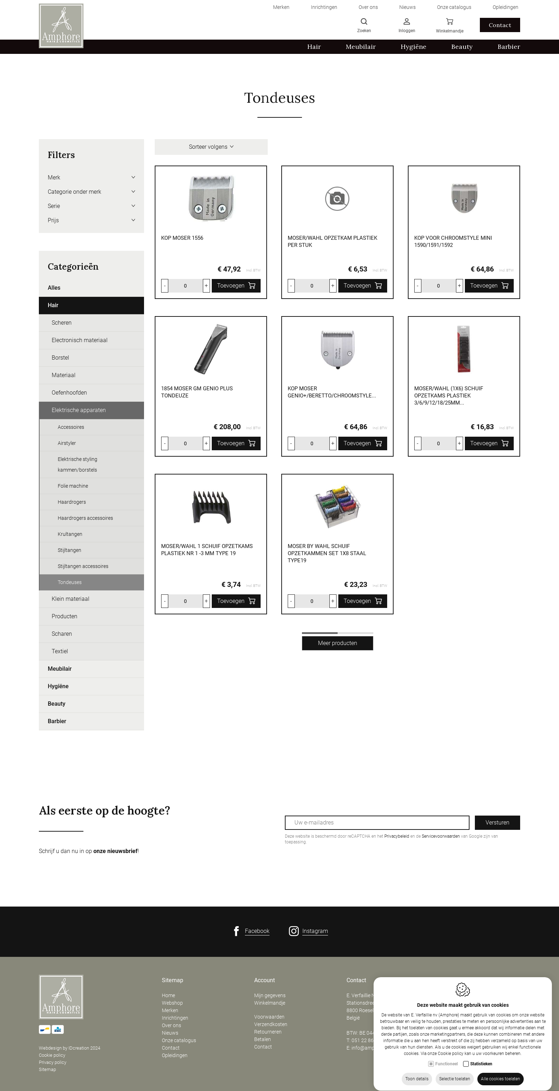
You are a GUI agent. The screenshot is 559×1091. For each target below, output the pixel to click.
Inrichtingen (175, 1018)
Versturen (497, 822)
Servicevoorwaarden (441, 836)
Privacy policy (52, 1062)
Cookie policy (52, 1055)
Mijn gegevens (270, 995)
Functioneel (446, 1075)
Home (168, 995)
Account (264, 980)
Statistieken (481, 1075)
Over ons (171, 1025)
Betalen (262, 1039)
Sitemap (47, 1069)
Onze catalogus (179, 1040)
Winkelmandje (269, 1003)
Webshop (172, 1003)
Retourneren (268, 1032)
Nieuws (170, 1033)
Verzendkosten (270, 1024)
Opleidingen (175, 1055)
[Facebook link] (250, 931)
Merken (170, 1010)
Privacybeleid (396, 836)
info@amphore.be (371, 1048)
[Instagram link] (308, 931)
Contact (171, 1048)
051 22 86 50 (366, 1040)
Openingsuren (456, 980)
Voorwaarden (269, 1017)
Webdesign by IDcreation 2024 (69, 1048)
